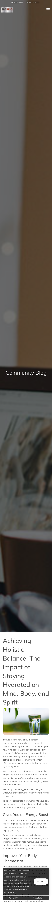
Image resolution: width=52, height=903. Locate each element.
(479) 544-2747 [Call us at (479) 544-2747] (17, 2)
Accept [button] (41, 881)
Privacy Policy (38, 898)
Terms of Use (14, 898)
